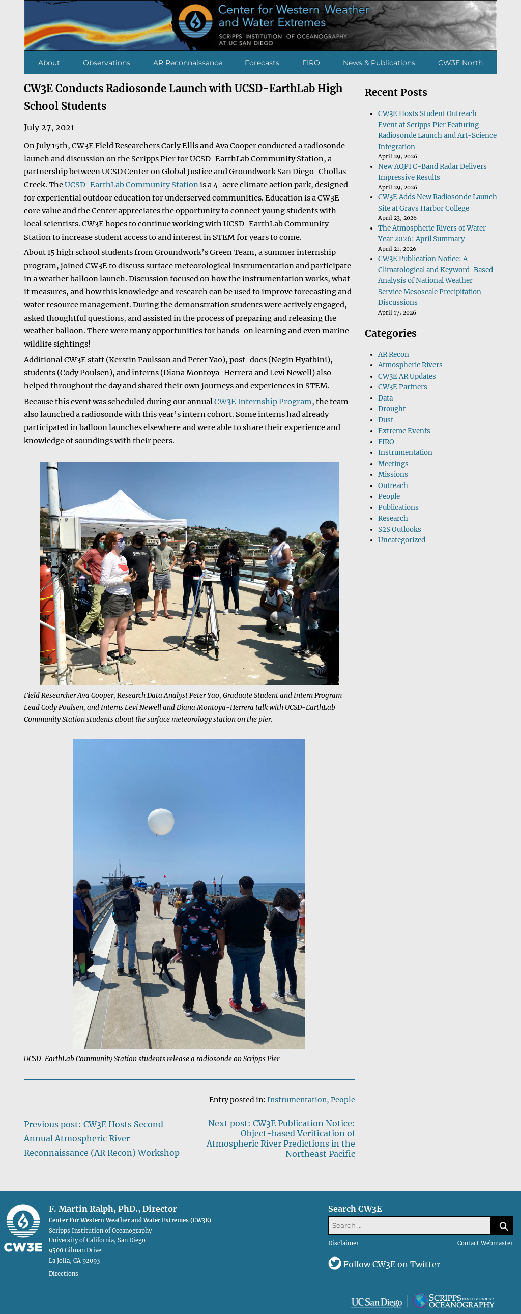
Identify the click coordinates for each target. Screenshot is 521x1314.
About (49, 62)
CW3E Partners (402, 387)
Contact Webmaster (485, 1243)
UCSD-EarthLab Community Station (131, 184)
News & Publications (379, 62)
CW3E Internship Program (263, 401)
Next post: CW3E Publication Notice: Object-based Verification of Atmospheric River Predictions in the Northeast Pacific (281, 1138)
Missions (393, 474)
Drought (392, 409)
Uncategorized (401, 540)
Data (385, 398)
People (343, 1099)
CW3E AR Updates (407, 376)
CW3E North (460, 62)
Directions (63, 1273)
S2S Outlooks (399, 529)
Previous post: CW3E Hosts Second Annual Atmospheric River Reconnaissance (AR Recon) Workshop (102, 1138)
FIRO (311, 62)
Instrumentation (297, 1099)
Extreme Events (404, 430)
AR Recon (393, 354)
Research (393, 518)
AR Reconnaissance (187, 62)
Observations (106, 62)
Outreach (393, 485)
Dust (385, 420)
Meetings (393, 464)
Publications (398, 507)
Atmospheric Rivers (410, 365)
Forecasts (262, 62)
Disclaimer (343, 1243)
